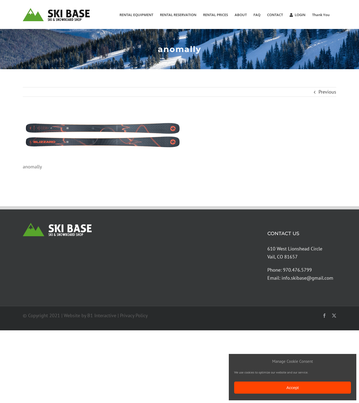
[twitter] (334, 315)
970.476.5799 (297, 270)
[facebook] (324, 315)
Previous (327, 92)
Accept (292, 387)
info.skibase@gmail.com (307, 278)
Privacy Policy (134, 315)
